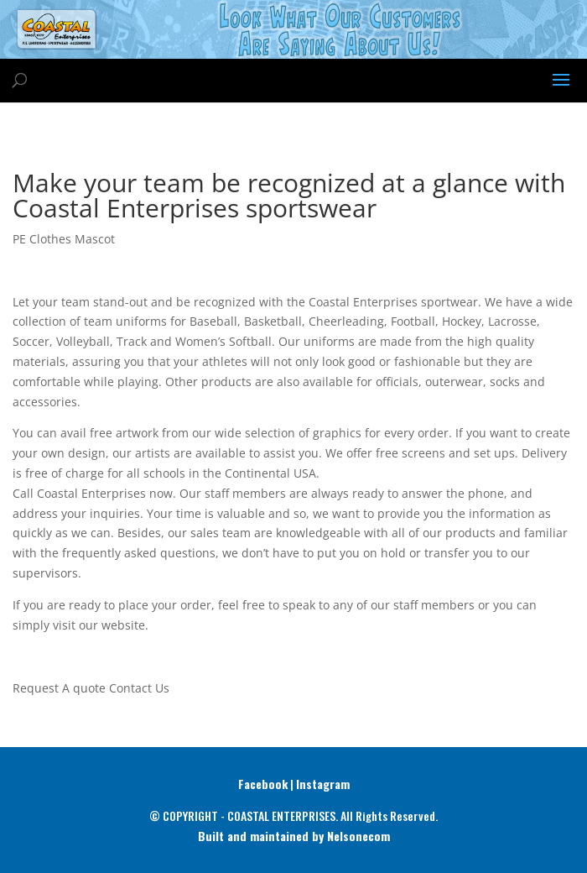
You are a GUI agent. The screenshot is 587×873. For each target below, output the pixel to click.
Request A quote (59, 688)
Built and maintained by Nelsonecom (294, 835)
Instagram (323, 783)
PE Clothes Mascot (64, 239)
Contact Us (139, 688)
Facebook (263, 783)
